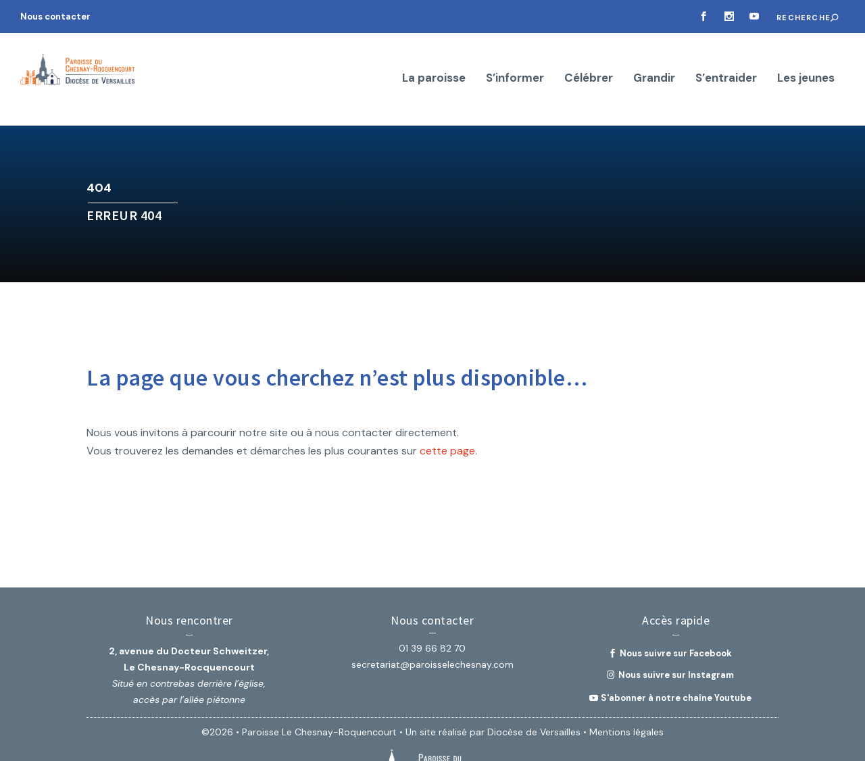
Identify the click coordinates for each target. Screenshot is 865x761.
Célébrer (588, 61)
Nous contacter (55, 16)
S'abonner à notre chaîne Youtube (676, 658)
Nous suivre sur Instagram (676, 636)
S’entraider (726, 61)
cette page (447, 412)
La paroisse (434, 61)
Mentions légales (626, 693)
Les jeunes (806, 61)
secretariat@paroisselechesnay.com (432, 626)
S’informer (515, 61)
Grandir (654, 61)
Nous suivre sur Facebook (676, 615)
